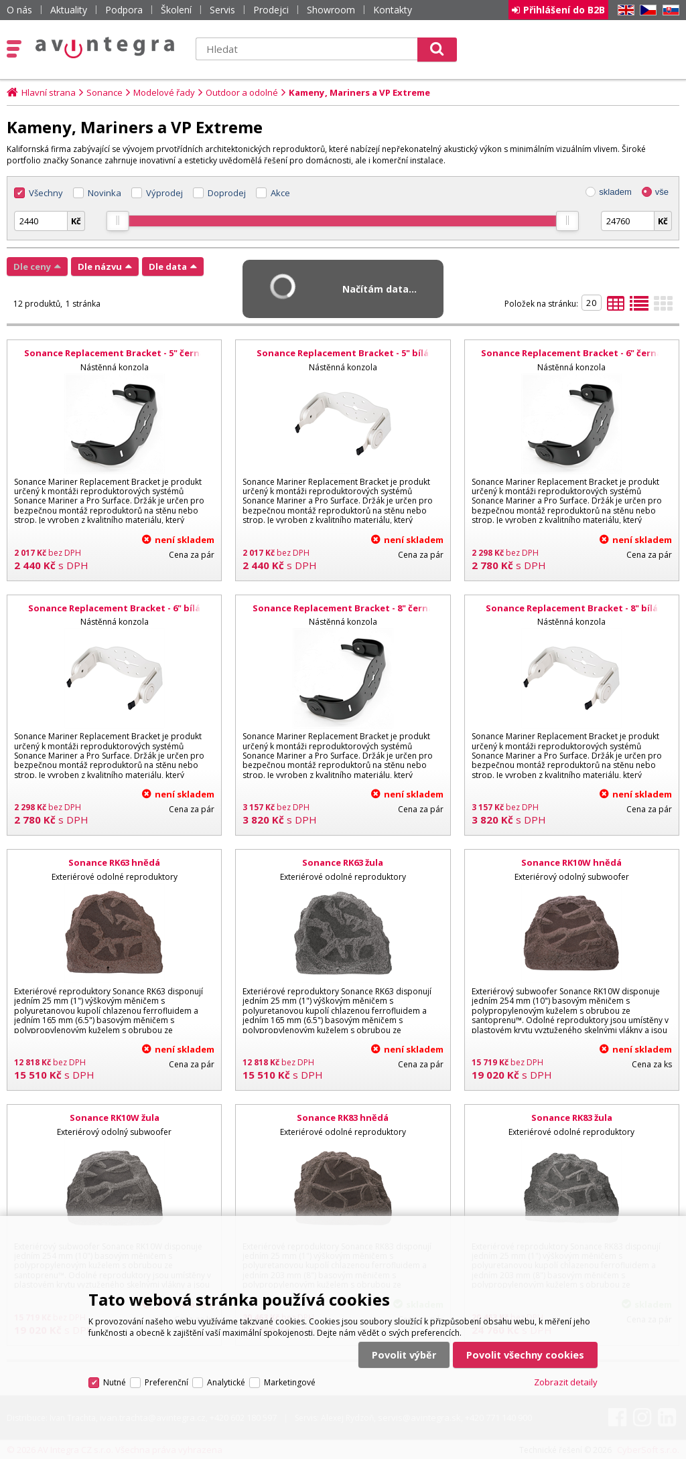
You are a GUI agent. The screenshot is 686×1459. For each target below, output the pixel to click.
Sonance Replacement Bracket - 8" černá (343, 608)
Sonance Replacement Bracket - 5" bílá (343, 353)
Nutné (114, 1382)
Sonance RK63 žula (342, 862)
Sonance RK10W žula (114, 1117)
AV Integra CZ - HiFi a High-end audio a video (105, 47)
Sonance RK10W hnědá (571, 862)
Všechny (46, 193)
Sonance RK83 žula (571, 1117)
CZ (645, 10)
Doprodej (227, 193)
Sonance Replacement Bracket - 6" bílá (114, 608)
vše (662, 192)
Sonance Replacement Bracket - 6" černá (571, 353)
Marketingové (290, 1382)
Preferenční (166, 1382)
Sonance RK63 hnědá (114, 862)
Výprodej (164, 193)
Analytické (226, 1382)
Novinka (104, 193)
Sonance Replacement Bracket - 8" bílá (572, 608)
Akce (280, 193)
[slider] (118, 221)
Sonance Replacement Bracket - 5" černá (114, 353)
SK (668, 10)
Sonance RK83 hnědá (343, 1117)
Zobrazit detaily (566, 1382)
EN (623, 10)
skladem (615, 192)
